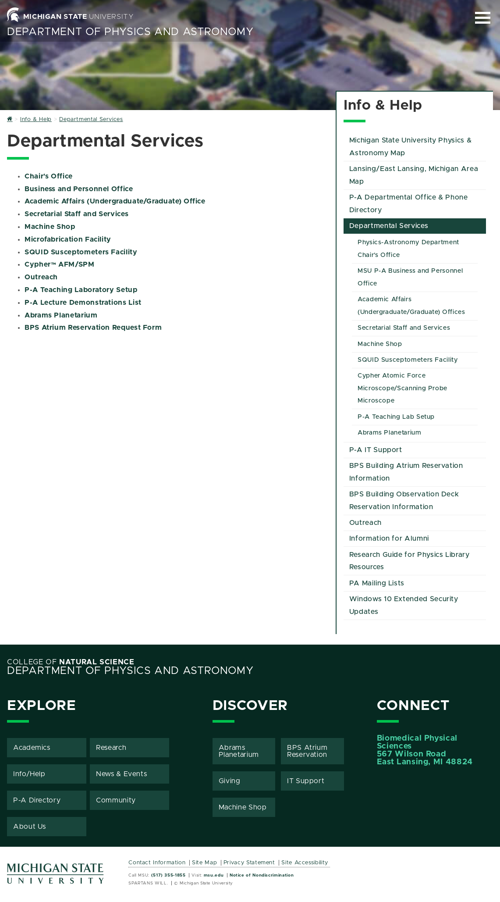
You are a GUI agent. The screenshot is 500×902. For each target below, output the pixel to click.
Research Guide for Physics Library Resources (409, 561)
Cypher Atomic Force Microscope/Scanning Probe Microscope (402, 388)
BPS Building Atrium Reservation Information (406, 472)
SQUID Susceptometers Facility (81, 252)
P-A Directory (36, 800)
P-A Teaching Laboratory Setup (81, 289)
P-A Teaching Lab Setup (396, 417)
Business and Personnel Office (79, 189)
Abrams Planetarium (61, 315)
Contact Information (156, 863)
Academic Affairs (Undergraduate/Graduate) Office (115, 201)
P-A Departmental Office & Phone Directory (408, 204)
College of (71, 662)
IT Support (305, 780)
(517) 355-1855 (168, 875)
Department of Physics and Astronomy (130, 32)
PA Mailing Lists (376, 583)
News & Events (121, 773)
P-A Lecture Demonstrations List (83, 302)
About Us (29, 826)
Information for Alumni (389, 538)
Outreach (41, 277)
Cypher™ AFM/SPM (60, 264)
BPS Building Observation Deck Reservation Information (404, 500)
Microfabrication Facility (68, 239)
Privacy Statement (249, 863)
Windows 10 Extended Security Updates (403, 605)
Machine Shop (50, 226)
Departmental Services (388, 225)
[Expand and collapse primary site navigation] (482, 18)
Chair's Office (49, 176)
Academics (31, 747)
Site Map (204, 863)
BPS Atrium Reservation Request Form (93, 327)
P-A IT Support (375, 449)
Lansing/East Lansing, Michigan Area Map (413, 175)
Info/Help (29, 773)
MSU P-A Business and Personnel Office (410, 277)
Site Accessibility (304, 863)
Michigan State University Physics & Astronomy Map (410, 147)
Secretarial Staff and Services (76, 213)
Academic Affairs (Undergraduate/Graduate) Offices (411, 305)
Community (116, 800)
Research (111, 747)
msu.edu (213, 875)
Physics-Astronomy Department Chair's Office (408, 248)
